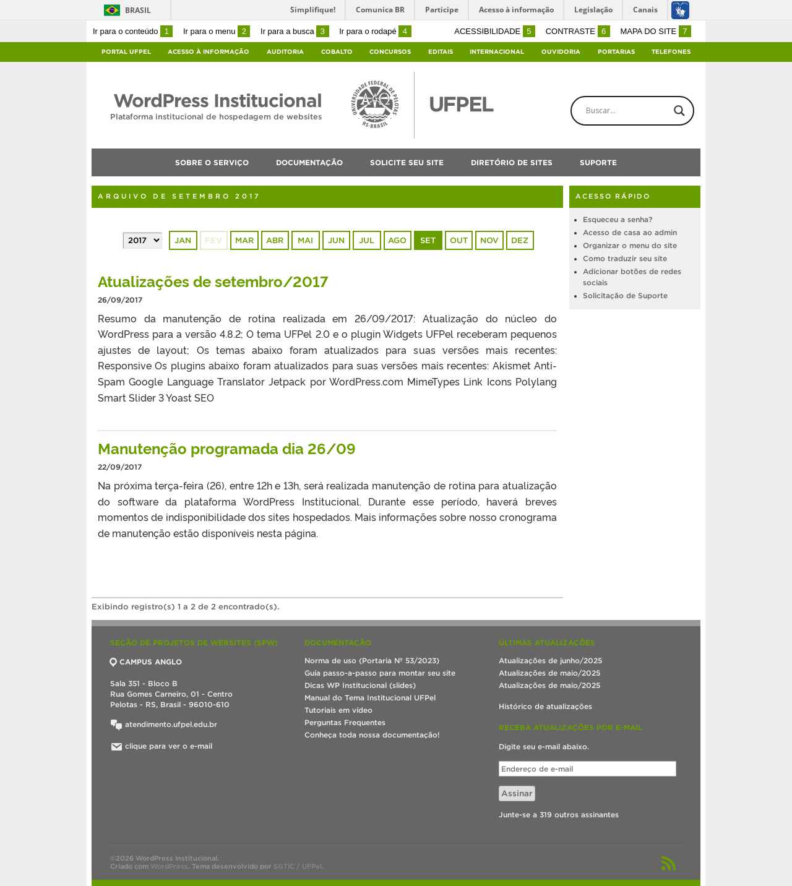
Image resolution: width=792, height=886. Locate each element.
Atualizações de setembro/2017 (213, 280)
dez (519, 240)
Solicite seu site (407, 162)
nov (489, 240)
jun (336, 240)
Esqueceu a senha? (617, 219)
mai (305, 240)
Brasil (138, 10)
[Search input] (643, 110)
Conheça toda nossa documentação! (372, 735)
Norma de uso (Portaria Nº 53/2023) (371, 660)
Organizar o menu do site (630, 245)
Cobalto (337, 51)
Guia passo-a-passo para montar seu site (379, 673)
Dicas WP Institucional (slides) (360, 685)
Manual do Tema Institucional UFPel (370, 698)
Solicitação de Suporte (625, 295)
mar (244, 240)
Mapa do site (655, 31)
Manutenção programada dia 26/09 (227, 447)
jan (182, 240)
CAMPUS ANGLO (146, 662)
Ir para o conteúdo (133, 31)
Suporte (598, 162)
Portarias (616, 51)
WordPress (169, 866)
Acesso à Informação (208, 51)
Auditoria (285, 51)
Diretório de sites (512, 162)
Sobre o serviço (212, 162)
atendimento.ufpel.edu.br (163, 724)
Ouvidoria (560, 51)
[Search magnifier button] (679, 110)
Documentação (309, 162)
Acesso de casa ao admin (630, 232)
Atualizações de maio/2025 (549, 673)
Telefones (671, 51)
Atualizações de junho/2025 (550, 660)
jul (366, 240)
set (428, 240)
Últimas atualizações (547, 643)
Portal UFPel (126, 51)
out (459, 240)
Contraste (578, 31)
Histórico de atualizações (545, 706)
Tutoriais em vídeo (338, 710)
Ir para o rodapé (375, 31)
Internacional (497, 51)
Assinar (517, 793)
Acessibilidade (494, 31)
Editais (440, 51)
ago (397, 240)
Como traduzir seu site (625, 258)
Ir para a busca (294, 31)
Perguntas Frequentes (344, 722)
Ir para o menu (216, 31)
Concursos (390, 51)
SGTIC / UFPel (297, 866)
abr (274, 240)
